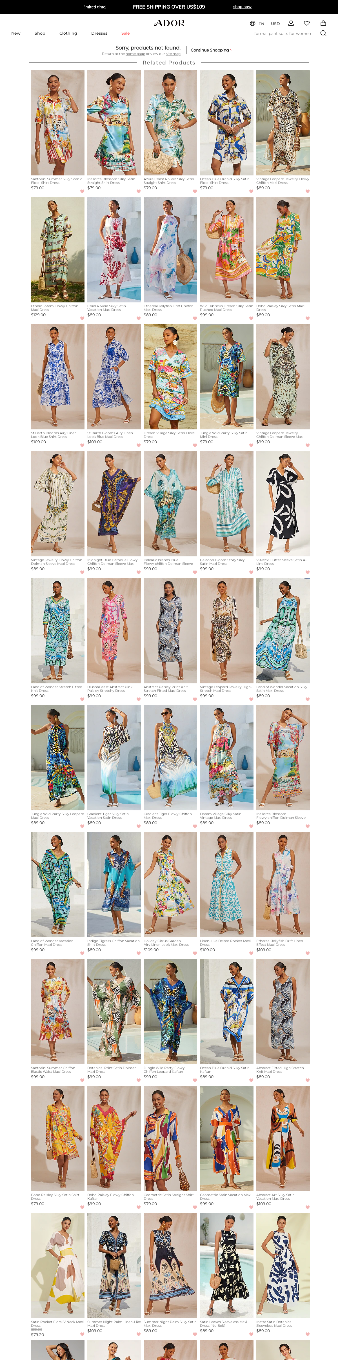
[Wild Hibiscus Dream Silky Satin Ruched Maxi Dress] (227, 249)
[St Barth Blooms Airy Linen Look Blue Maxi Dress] (114, 376)
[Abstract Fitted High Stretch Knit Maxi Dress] (283, 1011)
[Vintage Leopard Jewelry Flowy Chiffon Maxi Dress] (283, 122)
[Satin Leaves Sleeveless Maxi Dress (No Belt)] (227, 1265)
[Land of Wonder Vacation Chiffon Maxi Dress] (57, 884)
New (16, 33)
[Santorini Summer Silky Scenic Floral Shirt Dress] (57, 122)
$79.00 (37, 187)
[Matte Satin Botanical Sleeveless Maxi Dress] (283, 1265)
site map (173, 54)
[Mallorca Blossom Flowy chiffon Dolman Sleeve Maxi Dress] (283, 757)
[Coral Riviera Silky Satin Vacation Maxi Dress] (114, 249)
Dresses (99, 33)
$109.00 (38, 441)
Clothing (68, 33)
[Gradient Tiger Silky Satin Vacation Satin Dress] (114, 757)
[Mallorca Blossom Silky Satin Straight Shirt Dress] (114, 122)
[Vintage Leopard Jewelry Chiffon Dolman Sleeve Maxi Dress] (283, 376)
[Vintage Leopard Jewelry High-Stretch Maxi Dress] (227, 630)
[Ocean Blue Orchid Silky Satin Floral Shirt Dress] (227, 122)
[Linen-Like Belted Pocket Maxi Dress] (227, 884)
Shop (40, 33)
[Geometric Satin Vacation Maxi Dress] (227, 1138)
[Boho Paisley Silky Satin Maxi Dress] (283, 249)
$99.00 (207, 314)
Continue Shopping (211, 50)
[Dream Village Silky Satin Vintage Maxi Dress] (227, 757)
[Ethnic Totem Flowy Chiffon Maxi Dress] (57, 249)
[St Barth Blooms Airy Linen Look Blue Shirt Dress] (57, 376)
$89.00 (263, 187)
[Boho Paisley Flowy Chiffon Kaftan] (114, 1138)
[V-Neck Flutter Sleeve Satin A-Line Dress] (283, 503)
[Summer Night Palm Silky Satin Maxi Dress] (170, 1265)
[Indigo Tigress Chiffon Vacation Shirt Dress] (114, 884)
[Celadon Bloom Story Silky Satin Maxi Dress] (227, 503)
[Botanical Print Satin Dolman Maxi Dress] (114, 1011)
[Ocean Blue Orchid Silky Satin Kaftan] (227, 1011)
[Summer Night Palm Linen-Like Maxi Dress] (114, 1265)
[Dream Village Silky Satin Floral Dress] (170, 376)
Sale (125, 33)
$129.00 (38, 314)
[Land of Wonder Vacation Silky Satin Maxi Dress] (283, 630)
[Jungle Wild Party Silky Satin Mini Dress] (227, 376)
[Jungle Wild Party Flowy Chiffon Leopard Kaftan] (170, 1011)
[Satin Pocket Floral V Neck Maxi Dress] (57, 1265)
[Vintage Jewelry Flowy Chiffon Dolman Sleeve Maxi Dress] (57, 503)
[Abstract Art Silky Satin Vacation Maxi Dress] (283, 1138)
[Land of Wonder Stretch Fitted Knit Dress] (57, 630)
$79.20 (37, 1334)
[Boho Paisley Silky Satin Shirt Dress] (57, 1138)
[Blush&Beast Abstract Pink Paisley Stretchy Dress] (114, 630)
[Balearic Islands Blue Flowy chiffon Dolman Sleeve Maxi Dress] (170, 503)
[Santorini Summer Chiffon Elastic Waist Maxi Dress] (57, 1011)
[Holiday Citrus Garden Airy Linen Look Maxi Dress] (170, 884)
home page (135, 54)
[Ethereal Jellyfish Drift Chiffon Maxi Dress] (170, 249)
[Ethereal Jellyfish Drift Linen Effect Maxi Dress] (283, 884)
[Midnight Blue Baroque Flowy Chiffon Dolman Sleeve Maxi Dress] (114, 503)
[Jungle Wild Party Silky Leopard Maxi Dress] (57, 757)
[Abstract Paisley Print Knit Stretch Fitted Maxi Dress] (170, 630)
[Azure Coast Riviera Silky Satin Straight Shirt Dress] (170, 122)
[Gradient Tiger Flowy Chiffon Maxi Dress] (170, 757)
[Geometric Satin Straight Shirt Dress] (170, 1138)
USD (275, 23)
